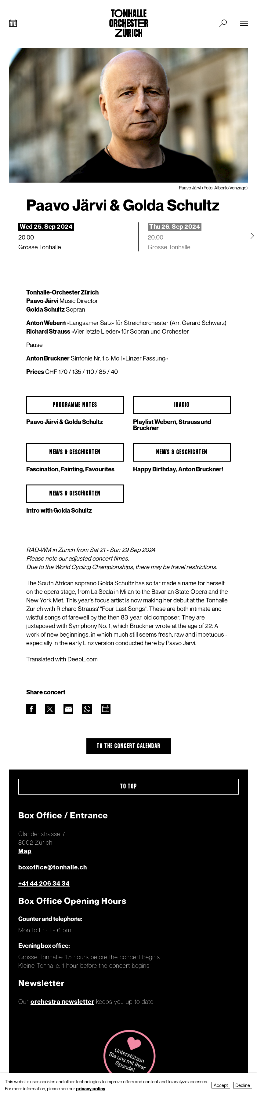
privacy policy (90, 1088)
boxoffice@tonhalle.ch (52, 867)
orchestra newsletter (62, 1001)
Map (24, 851)
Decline (242, 1085)
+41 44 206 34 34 (44, 883)
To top (128, 786)
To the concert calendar (129, 746)
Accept (221, 1085)
